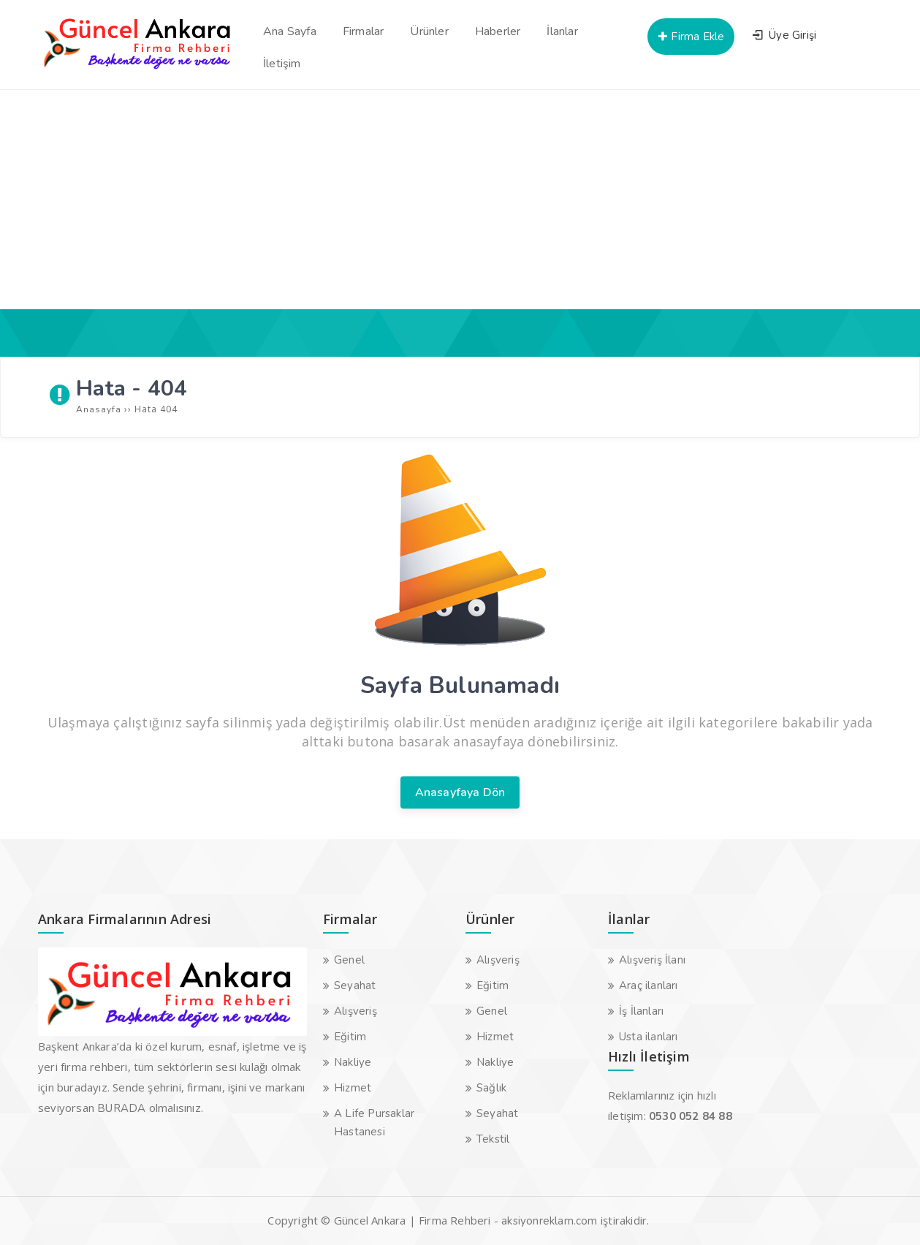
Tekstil (492, 1139)
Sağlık (491, 1088)
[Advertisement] (460, 199)
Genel (349, 960)
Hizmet (352, 1088)
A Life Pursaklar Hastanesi (374, 1122)
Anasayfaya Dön (460, 792)
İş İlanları (641, 1011)
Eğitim (350, 1036)
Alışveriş (355, 1011)
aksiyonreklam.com (549, 1221)
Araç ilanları (648, 985)
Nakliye (352, 1062)
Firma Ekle (690, 36)
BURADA (121, 1108)
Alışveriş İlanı (652, 960)
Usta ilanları (648, 1036)
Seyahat (355, 985)
